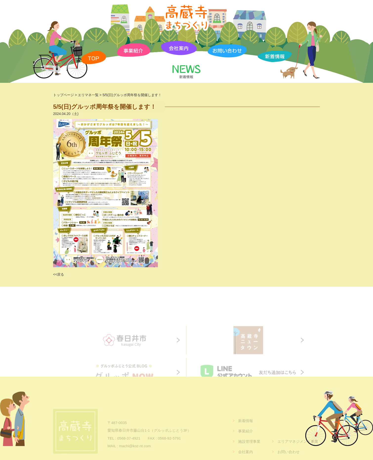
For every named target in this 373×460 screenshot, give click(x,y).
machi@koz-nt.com (135, 451)
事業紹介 (245, 437)
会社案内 (245, 457)
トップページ (63, 95)
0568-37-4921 (128, 443)
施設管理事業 (249, 447)
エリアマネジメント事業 (297, 447)
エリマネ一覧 (88, 95)
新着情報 (245, 426)
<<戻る (58, 274)
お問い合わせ (288, 457)
